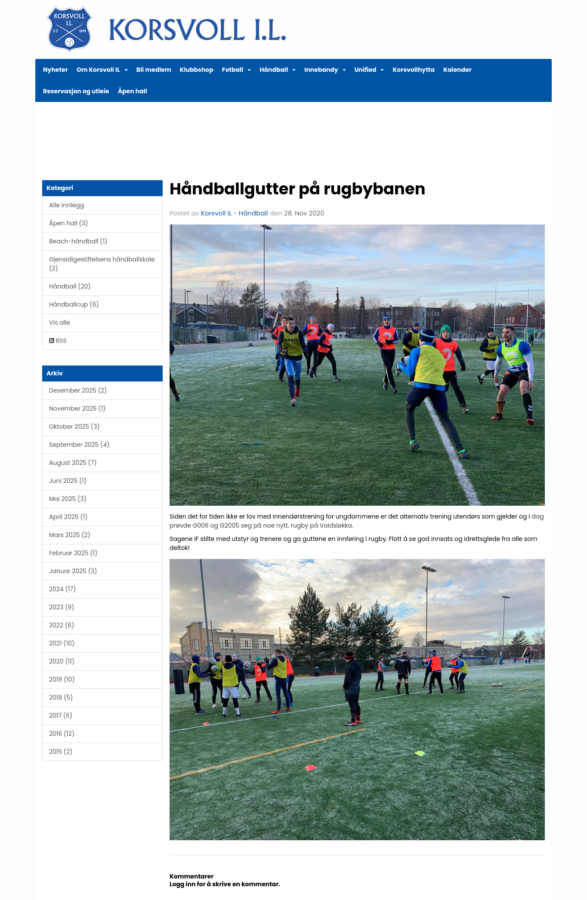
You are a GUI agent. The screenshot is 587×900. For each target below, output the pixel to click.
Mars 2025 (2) (69, 535)
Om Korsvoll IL (102, 69)
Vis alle (59, 322)
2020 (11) (61, 661)
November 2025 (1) (77, 408)
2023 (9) (61, 607)
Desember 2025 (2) (78, 390)
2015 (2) (61, 751)
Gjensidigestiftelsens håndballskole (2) (102, 264)
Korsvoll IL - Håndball (234, 213)
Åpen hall (132, 91)
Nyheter (55, 69)
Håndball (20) (70, 286)
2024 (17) (62, 589)
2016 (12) (61, 733)
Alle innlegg (66, 205)
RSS (58, 340)
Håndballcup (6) (74, 304)
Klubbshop (196, 69)
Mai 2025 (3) (68, 499)
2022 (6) (61, 625)
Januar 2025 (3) (73, 571)
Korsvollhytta (413, 69)
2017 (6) (60, 715)
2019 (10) (62, 679)
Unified (369, 69)
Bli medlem (153, 69)
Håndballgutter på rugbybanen (298, 189)
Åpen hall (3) (68, 223)
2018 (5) (61, 697)
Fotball (236, 69)
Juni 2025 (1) (68, 480)
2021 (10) (61, 643)
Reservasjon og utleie (76, 91)
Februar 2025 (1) (73, 553)
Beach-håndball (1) (78, 241)
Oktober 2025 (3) (74, 426)
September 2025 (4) (79, 444)
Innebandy (325, 69)
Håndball (278, 69)
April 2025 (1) (68, 517)
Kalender (457, 69)
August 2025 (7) (73, 462)
